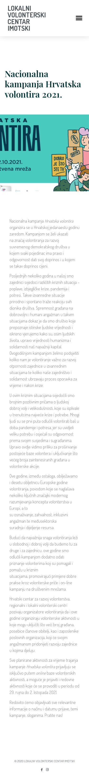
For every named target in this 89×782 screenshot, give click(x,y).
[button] (79, 18)
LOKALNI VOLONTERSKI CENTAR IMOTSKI (27, 18)
